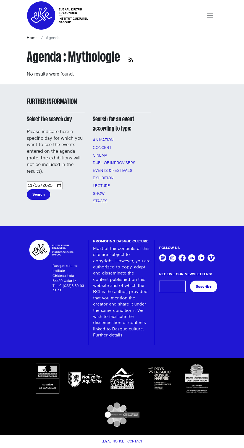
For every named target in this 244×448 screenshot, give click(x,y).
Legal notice (112, 441)
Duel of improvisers (114, 163)
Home (32, 38)
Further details (107, 335)
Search (38, 194)
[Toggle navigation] (210, 15)
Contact (135, 441)
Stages (100, 201)
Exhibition (103, 178)
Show (98, 194)
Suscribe (204, 286)
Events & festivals (112, 171)
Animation (103, 140)
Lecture (101, 186)
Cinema (100, 155)
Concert (102, 148)
